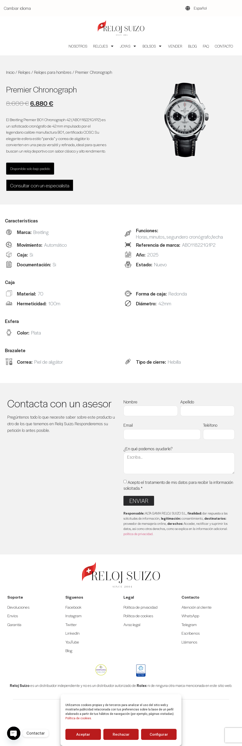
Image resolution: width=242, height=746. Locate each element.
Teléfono (210, 425)
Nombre (130, 402)
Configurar (159, 734)
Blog (192, 46)
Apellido (187, 402)
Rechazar (121, 734)
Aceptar (83, 734)
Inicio (10, 72)
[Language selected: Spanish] (206, 8)
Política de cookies (78, 718)
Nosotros (78, 46)
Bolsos (152, 46)
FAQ (206, 46)
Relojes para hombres (53, 72)
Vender (175, 46)
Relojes (103, 46)
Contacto (224, 46)
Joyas (128, 46)
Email (128, 425)
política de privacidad (138, 533)
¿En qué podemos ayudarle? (148, 448)
